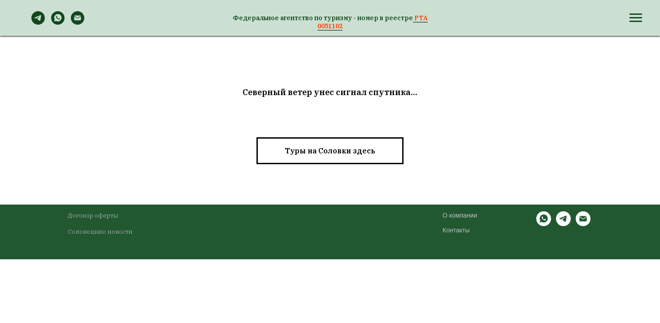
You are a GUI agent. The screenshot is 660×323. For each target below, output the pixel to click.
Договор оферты (93, 215)
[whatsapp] (543, 223)
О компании (460, 215)
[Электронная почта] (583, 223)
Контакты (456, 230)
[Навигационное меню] (636, 17)
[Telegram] (38, 22)
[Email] (77, 22)
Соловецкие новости (100, 231)
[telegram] (563, 223)
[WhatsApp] (58, 22)
